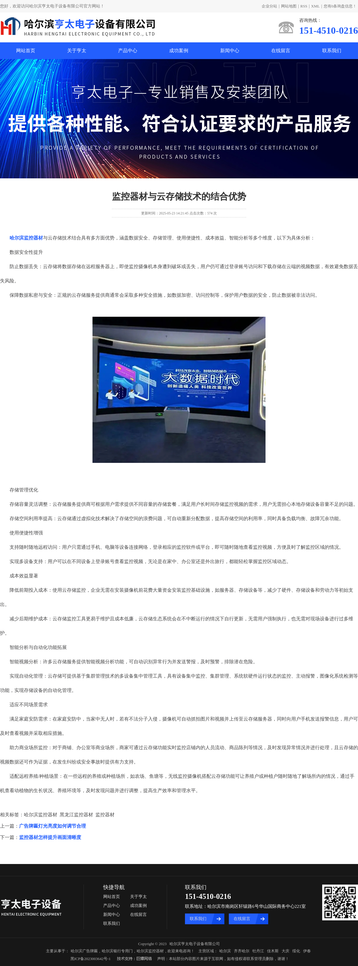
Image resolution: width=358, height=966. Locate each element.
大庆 (285, 951)
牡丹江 (258, 951)
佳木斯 (273, 951)
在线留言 (280, 50)
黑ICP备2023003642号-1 (90, 958)
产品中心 (127, 50)
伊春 (307, 951)
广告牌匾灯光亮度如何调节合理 (52, 826)
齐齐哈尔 (241, 951)
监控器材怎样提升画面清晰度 (50, 837)
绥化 (296, 951)
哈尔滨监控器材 (150, 951)
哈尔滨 (225, 951)
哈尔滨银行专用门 (117, 951)
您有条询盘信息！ (340, 6)
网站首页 (25, 50)
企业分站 (269, 6)
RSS (303, 6)
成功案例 (178, 50)
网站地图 (289, 6)
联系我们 (331, 50)
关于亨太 (76, 50)
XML (315, 6)
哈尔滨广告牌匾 (84, 951)
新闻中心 (229, 50)
